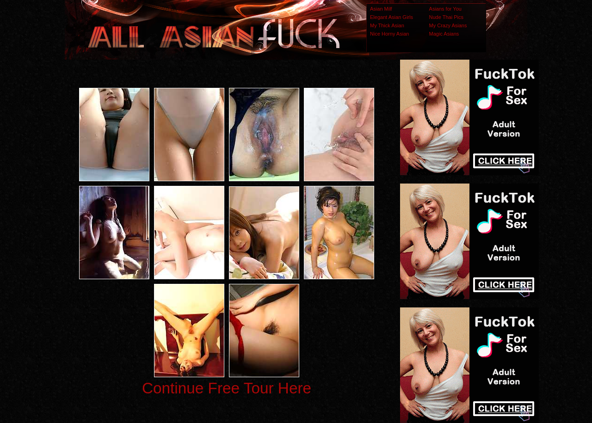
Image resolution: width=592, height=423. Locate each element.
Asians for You (445, 9)
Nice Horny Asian (389, 34)
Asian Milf (381, 9)
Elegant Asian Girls (391, 17)
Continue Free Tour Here (226, 388)
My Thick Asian (387, 25)
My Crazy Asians (448, 25)
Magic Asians (444, 34)
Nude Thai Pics (446, 17)
